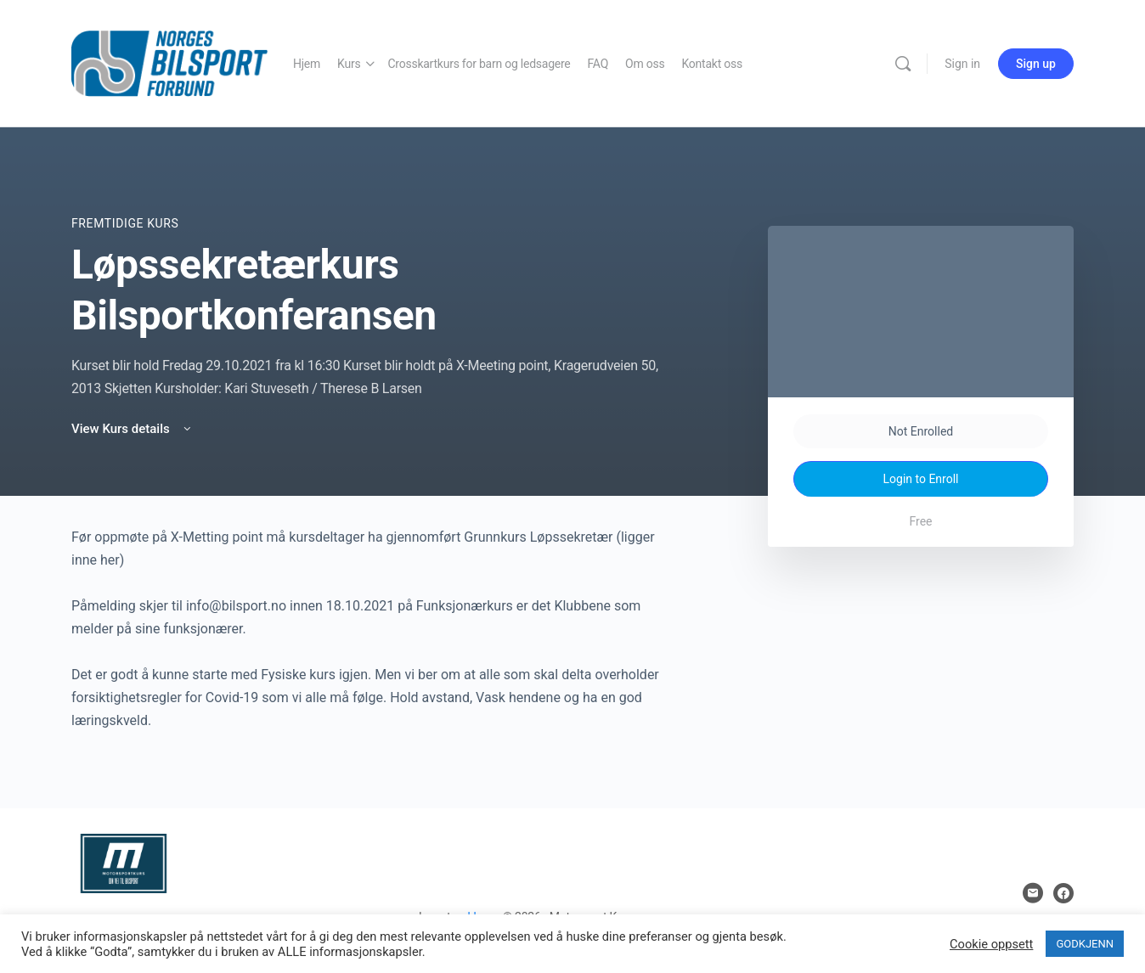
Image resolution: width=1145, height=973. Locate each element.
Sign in (962, 63)
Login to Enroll (921, 479)
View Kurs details (132, 428)
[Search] (903, 63)
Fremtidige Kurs (124, 223)
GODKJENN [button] (1085, 943)
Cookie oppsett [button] (991, 944)
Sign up (1036, 63)
